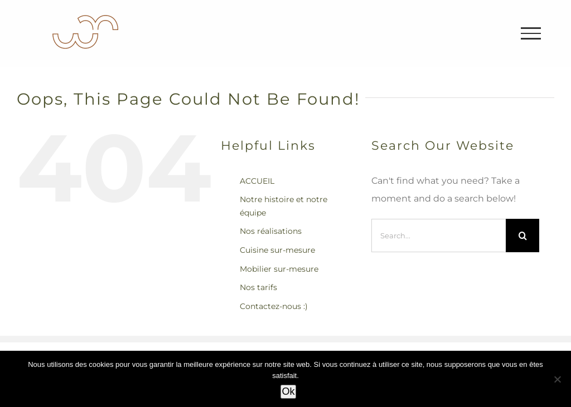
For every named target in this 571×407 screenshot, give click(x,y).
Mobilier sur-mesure (279, 269)
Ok (288, 391)
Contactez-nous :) (274, 306)
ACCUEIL (257, 181)
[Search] (522, 235)
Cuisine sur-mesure (277, 250)
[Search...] (438, 235)
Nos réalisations (271, 231)
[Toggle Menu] (531, 33)
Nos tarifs (258, 287)
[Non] (557, 379)
